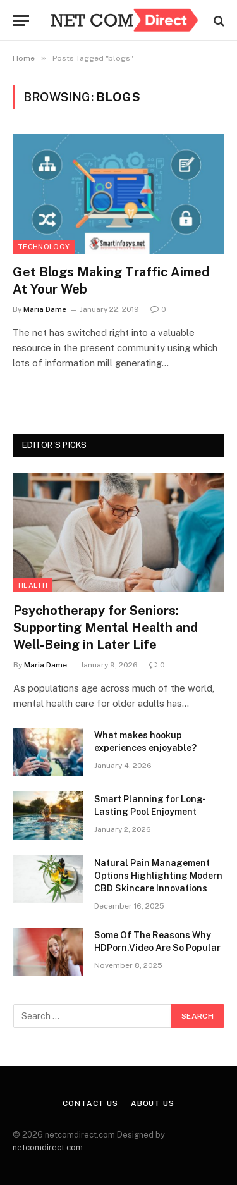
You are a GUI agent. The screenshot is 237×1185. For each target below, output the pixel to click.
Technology (44, 247)
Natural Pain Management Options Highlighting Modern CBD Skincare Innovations (158, 875)
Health (32, 585)
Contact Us (90, 1103)
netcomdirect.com (48, 1147)
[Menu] (21, 20)
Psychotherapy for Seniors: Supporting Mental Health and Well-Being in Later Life (105, 627)
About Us (152, 1103)
